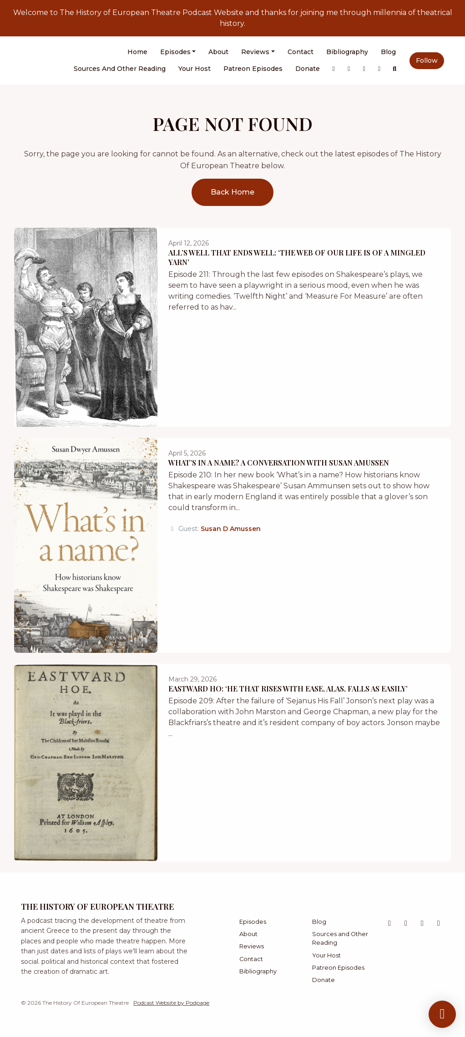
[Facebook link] (379, 68)
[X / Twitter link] (334, 68)
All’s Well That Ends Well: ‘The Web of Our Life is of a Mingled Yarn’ (296, 257)
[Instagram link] (349, 68)
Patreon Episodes (253, 69)
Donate (307, 69)
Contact (300, 52)
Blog (388, 52)
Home (137, 52)
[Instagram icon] (405, 923)
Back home (232, 192)
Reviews (255, 52)
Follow (427, 60)
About (218, 52)
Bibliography (347, 52)
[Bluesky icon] (422, 923)
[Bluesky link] (364, 68)
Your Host (194, 69)
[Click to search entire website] (395, 68)
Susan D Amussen (231, 529)
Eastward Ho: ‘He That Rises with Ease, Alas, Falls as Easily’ (288, 688)
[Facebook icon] (438, 923)
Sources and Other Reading (120, 69)
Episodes (175, 52)
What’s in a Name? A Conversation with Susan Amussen (278, 462)
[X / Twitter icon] (389, 923)
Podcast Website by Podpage (171, 1002)
